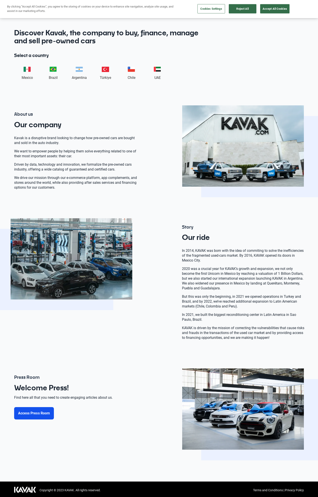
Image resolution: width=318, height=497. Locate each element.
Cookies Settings (211, 8)
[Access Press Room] (34, 413)
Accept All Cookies (275, 8)
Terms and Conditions (268, 490)
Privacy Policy (294, 490)
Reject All (242, 8)
